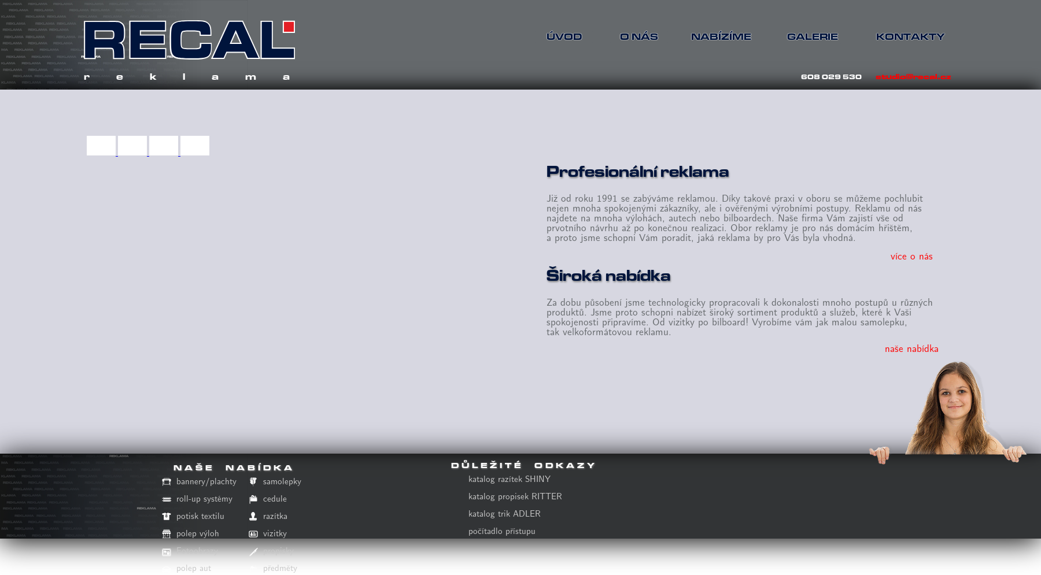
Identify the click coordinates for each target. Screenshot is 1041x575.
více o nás (912, 256)
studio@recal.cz (913, 76)
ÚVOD (564, 37)
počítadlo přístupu (502, 531)
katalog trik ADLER (504, 514)
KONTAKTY (905, 37)
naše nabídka (912, 348)
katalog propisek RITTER (515, 496)
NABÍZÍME (720, 37)
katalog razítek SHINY (509, 479)
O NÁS (639, 37)
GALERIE (812, 37)
